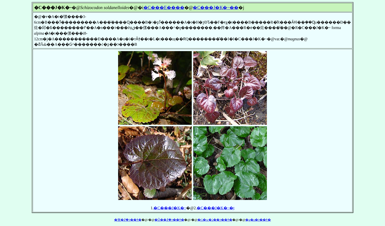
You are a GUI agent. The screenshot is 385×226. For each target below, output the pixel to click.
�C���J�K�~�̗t (215, 208)
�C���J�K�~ (169, 208)
